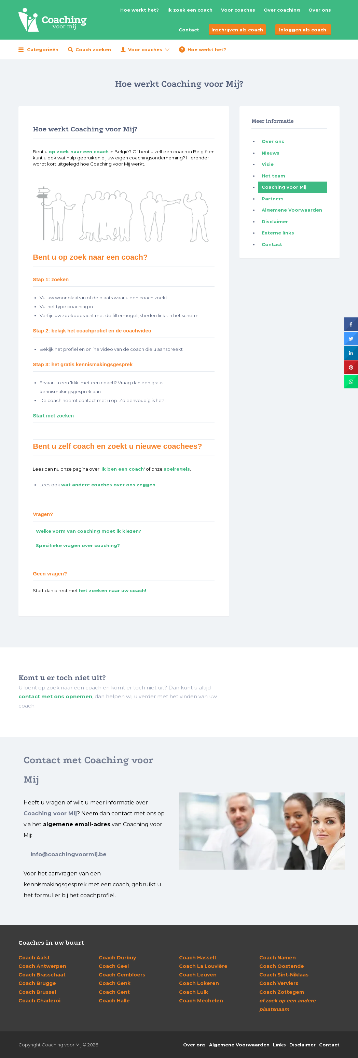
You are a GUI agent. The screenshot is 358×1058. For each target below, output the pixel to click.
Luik (193, 992)
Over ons (319, 10)
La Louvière (203, 966)
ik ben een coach (122, 469)
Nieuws (270, 153)
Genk (114, 983)
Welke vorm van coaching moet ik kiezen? (88, 531)
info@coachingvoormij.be (68, 854)
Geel (114, 966)
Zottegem (281, 992)
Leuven (198, 975)
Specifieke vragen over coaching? (78, 545)
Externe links (278, 232)
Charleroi (39, 1001)
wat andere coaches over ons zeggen (108, 484)
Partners (273, 198)
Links (279, 1044)
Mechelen (201, 1001)
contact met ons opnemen (55, 696)
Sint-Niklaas (283, 975)
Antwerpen (42, 966)
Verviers (278, 983)
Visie (268, 164)
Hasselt (198, 958)
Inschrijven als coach (237, 29)
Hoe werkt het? (139, 10)
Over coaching (282, 10)
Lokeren (199, 983)
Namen (277, 958)
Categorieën (42, 49)
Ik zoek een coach (189, 10)
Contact (189, 29)
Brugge (37, 983)
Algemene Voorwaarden (292, 210)
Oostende (281, 966)
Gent (114, 992)
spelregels (177, 469)
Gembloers (122, 975)
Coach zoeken (93, 49)
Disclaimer (275, 221)
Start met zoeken (53, 415)
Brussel (37, 992)
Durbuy (117, 958)
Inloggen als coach (302, 29)
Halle (114, 1001)
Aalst (34, 958)
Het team (273, 175)
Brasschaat (42, 975)
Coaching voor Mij (284, 187)
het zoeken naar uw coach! (112, 590)
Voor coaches (238, 10)
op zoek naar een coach (79, 151)
